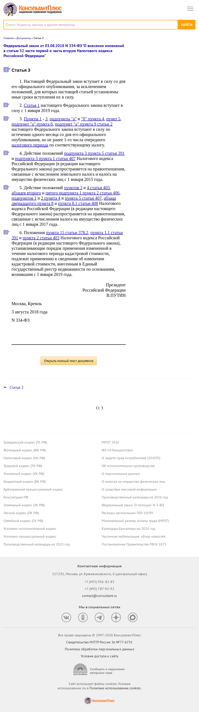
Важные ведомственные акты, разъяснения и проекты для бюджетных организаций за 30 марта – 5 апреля (163, 118)
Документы (23, 38)
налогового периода (30, 145)
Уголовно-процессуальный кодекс (29, 536)
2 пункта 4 (50, 198)
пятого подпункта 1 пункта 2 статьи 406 (83, 192)
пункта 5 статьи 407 (83, 198)
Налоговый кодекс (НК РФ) (24, 458)
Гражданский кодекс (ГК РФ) (25, 442)
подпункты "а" (63, 118)
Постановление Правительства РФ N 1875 (134, 544)
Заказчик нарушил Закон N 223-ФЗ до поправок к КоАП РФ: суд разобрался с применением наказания (163, 143)
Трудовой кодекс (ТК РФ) (22, 466)
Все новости (143, 158)
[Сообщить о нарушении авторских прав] (99, 669)
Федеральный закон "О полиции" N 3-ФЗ (133, 505)
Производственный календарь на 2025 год (36, 544)
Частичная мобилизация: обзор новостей (133, 536)
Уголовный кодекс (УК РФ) (23, 473)
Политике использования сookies (115, 688)
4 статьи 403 (98, 187)
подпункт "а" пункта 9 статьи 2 (84, 124)
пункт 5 (113, 118)
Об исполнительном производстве (128, 466)
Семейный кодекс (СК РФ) (23, 520)
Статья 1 (31, 105)
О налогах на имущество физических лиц (133, 481)
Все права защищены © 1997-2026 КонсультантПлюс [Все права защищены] (99, 635)
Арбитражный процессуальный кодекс (33, 489)
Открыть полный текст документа (68, 361)
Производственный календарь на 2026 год (135, 497)
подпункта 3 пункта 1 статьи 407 (45, 158)
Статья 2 (17, 387)
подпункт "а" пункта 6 (32, 124)
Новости (150, 48)
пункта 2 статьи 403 (41, 237)
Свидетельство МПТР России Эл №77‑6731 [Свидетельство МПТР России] (99, 642)
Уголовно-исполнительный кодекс (30, 528)
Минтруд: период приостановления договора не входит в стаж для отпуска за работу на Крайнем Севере (163, 91)
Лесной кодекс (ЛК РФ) (21, 513)
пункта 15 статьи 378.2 (67, 232)
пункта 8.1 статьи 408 (78, 203)
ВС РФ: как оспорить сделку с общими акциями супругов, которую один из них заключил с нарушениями (162, 68)
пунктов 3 (73, 187)
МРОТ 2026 (110, 442)
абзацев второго (26, 192)
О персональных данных (121, 473)
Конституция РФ (15, 497)
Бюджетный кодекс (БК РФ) (24, 481)
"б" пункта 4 (92, 118)
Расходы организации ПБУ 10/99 (127, 513)
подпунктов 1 (24, 198)
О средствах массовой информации (129, 489)
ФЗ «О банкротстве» (117, 450)
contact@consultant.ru (99, 595)
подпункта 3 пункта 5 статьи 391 (94, 153)
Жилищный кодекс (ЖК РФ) (24, 450)
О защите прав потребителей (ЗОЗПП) (131, 458)
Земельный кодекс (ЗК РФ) (24, 505)
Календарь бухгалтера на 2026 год (128, 528)
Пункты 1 (33, 118)
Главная (8, 38)
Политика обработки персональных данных (99, 649)
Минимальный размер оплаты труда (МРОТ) (135, 520)
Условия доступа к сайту (99, 656)
